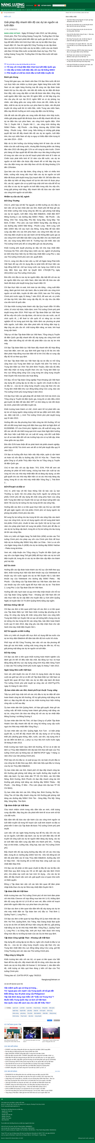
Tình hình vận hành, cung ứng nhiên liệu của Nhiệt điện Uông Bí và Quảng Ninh (27, 1065)
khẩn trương (16, 1016)
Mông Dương (53, 1013)
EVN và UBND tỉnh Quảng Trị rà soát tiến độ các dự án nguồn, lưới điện (25, 1088)
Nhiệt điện (45, 1013)
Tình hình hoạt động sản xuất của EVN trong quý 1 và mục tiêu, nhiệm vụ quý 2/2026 (28, 1090)
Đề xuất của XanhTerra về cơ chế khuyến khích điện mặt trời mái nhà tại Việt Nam (80, 25)
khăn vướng (16, 1013)
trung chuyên (38, 1016)
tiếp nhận (31, 1016)
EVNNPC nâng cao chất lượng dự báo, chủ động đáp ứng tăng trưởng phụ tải (27, 1084)
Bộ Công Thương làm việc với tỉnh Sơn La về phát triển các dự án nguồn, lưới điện (28, 1080)
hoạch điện (29, 1007)
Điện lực (24, 9)
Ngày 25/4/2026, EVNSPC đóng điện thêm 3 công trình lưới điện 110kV (25, 1053)
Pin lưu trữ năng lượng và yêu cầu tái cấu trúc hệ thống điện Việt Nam (79, 30)
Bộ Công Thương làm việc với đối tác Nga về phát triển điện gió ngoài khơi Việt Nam (79, 39)
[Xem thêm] (57, 1071)
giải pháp (29, 1010)
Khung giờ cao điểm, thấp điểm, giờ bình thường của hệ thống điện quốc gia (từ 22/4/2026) (30, 1059)
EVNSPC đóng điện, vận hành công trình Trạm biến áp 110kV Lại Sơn (25, 1067)
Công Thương (37, 1007)
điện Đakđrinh (37, 1013)
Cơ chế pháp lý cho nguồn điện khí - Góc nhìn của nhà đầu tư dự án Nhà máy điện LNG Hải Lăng (79, 45)
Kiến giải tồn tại (7, 9)
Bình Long (49, 1010)
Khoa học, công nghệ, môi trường (66, 9)
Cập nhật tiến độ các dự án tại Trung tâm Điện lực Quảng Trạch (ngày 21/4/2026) (27, 1063)
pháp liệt (36, 1010)
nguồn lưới (15, 1007)
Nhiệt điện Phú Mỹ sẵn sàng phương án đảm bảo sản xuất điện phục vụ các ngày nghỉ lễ (29, 1057)
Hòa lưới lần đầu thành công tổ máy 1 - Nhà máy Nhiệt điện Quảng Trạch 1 (26, 1086)
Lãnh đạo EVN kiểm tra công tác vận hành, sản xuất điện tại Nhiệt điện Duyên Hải (27, 1082)
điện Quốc (51, 1007)
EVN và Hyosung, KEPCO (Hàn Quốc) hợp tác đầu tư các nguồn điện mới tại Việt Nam (29, 1061)
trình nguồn (42, 1010)
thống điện (44, 1007)
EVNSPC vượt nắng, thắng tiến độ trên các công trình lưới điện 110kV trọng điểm (27, 1049)
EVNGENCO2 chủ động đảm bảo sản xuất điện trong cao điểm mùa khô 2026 (26, 1074)
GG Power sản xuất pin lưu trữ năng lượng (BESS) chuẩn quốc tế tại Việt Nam (78, 55)
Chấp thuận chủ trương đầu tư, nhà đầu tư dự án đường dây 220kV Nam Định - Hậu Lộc (29, 1078)
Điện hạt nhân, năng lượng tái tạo (48, 9)
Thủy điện (29, 1013)
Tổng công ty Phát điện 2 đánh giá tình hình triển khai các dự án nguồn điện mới (27, 1092)
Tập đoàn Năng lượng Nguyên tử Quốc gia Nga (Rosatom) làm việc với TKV (80, 20)
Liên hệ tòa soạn (29, 5)
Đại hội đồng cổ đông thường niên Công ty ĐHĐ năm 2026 (21, 1051)
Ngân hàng (15, 1010)
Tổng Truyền (24, 1016)
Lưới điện (22, 1007)
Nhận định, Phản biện (16, 9)
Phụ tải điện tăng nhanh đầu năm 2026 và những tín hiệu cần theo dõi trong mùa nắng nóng (80, 60)
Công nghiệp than (35, 9)
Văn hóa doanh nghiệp (80, 9)
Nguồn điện (23, 1010)
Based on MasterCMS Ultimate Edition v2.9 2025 (12, 1138)
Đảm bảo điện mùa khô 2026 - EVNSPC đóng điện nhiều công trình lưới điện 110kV (29, 1055)
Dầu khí (28, 9)
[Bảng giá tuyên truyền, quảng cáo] (86, 1138)
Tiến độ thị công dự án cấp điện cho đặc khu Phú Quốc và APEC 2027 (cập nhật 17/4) (29, 1076)
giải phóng (22, 1013)
